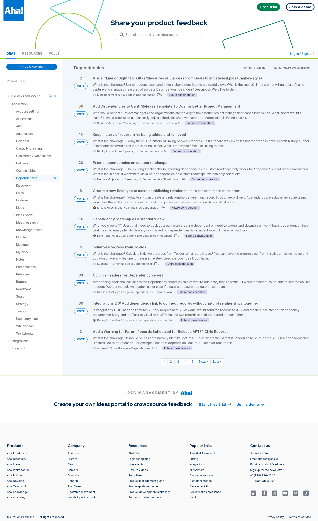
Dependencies (145, 94)
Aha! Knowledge (17, 492)
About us (73, 453)
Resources (32, 53)
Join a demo (250, 404)
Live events (136, 464)
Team (71, 464)
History (72, 458)
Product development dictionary (149, 492)
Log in (193, 497)
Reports (160, 292)
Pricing (193, 458)
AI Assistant (196, 470)
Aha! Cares (74, 486)
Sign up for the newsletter (266, 470)
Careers (73, 470)
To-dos (168, 123)
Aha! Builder (14, 475)
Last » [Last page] (217, 361)
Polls (54, 53)
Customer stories (200, 480)
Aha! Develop (15, 480)
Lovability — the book (82, 497)
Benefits (73, 480)
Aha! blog (134, 453)
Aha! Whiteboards (18, 470)
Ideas (11, 53)
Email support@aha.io (264, 458)
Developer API (198, 486)
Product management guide (146, 480)
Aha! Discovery (16, 458)
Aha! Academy (16, 497)
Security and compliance (205, 492)
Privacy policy (275, 517)
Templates (135, 475)
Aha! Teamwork (17, 486)
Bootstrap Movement (81, 492)
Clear (52, 96)
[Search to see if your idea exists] (160, 34)
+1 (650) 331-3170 (262, 480)
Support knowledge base (145, 497)
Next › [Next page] (203, 361)
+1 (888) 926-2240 (262, 475)
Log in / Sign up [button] (302, 54)
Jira (165, 320)
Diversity (73, 475)
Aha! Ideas (13, 464)
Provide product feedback (267, 464)
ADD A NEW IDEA (31, 66)
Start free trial (215, 404)
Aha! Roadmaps (17, 453)
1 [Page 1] (164, 361)
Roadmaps (171, 179)
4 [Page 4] (185, 361)
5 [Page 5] (193, 361)
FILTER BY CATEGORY (23, 95)
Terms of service (299, 517)
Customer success (201, 475)
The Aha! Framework (202, 453)
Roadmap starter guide (143, 486)
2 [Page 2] (171, 361)
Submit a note (259, 453)
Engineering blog (139, 458)
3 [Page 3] (178, 361)
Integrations (197, 464)
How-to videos (138, 470)
